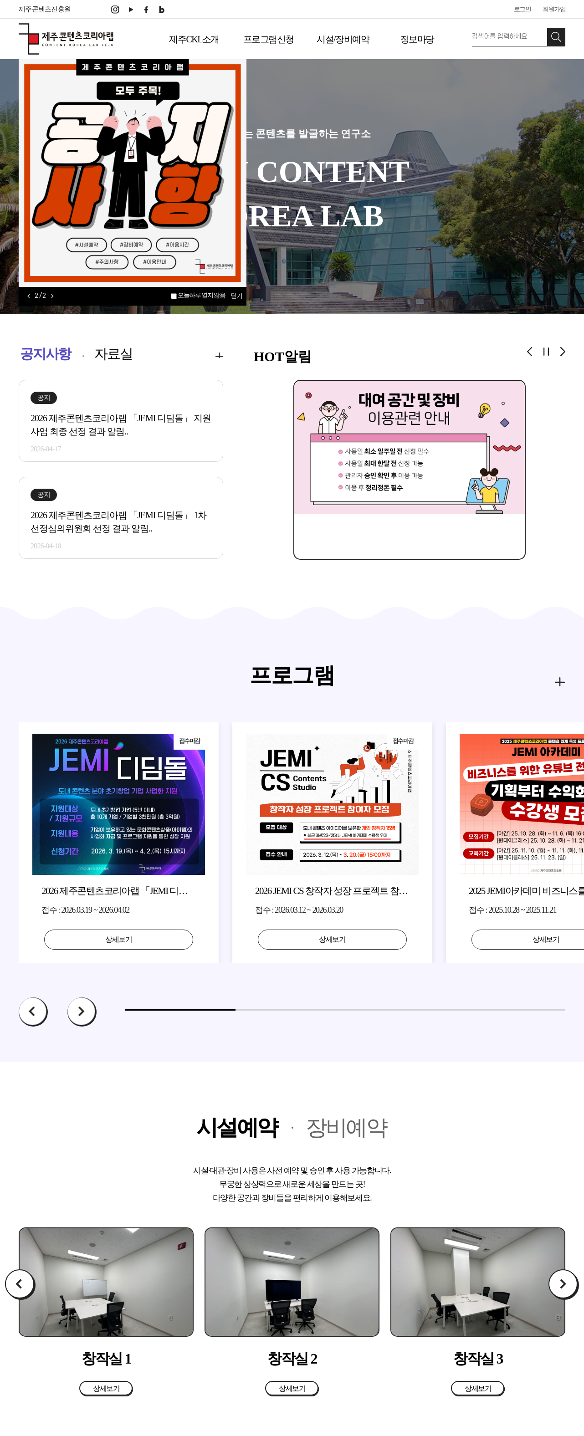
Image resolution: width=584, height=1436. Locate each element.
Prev (33, 1012)
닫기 (236, 296)
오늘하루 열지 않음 (201, 295)
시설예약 (236, 1127)
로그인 (522, 9)
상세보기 (118, 939)
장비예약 (346, 1127)
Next (82, 1012)
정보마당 (417, 39)
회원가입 (554, 9)
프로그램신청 (268, 39)
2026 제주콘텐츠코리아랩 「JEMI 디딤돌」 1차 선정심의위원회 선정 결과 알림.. (118, 521)
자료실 (113, 353)
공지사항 (45, 353)
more (206, 354)
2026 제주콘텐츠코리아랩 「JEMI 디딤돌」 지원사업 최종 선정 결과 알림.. (121, 424)
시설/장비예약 (343, 39)
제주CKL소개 (194, 39)
